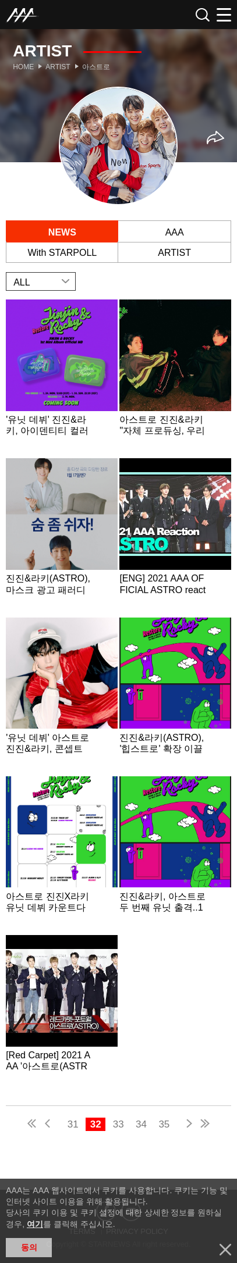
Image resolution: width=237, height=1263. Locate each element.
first (32, 1125)
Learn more (61, 377)
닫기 (225, 1249)
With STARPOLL (62, 253)
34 (141, 1124)
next (187, 1125)
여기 (35, 1224)
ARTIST (174, 253)
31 (73, 1124)
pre (50, 1125)
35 (163, 1124)
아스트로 (96, 67)
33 (118, 1124)
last (204, 1125)
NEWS (62, 232)
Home (23, 67)
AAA (174, 232)
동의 (29, 1247)
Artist (57, 67)
